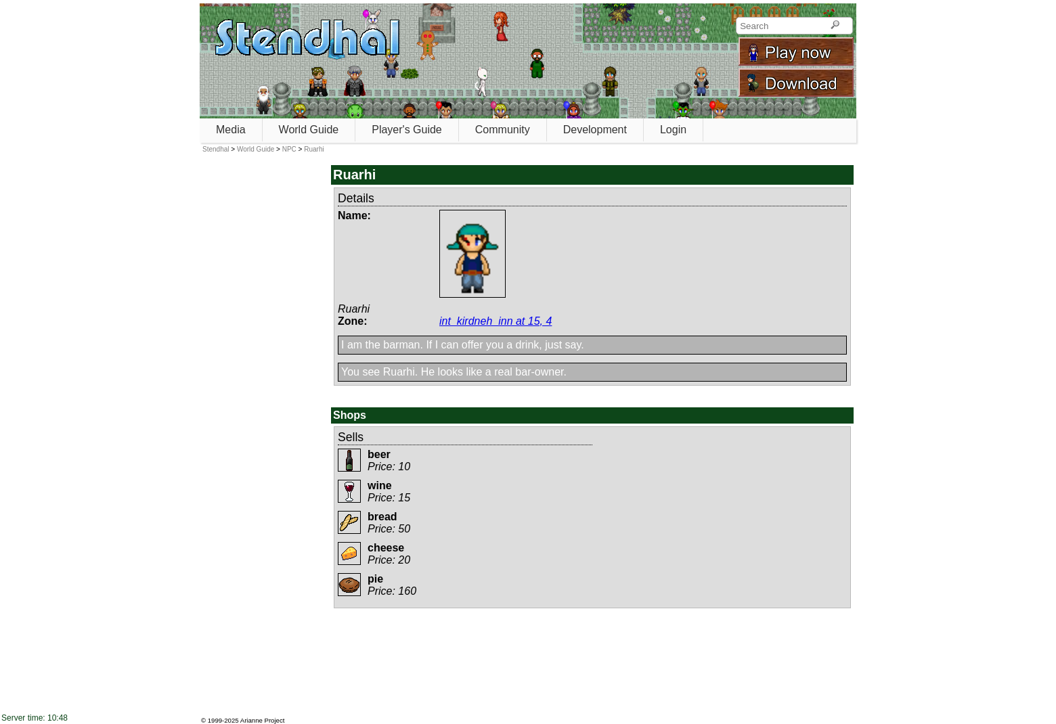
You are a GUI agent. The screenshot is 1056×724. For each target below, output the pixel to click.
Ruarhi (314, 149)
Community (502, 129)
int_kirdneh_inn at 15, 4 (495, 321)
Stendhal (215, 149)
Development (595, 129)
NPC (289, 149)
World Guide (309, 129)
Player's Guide (407, 129)
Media (231, 129)
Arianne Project (262, 720)
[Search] (835, 26)
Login (673, 129)
